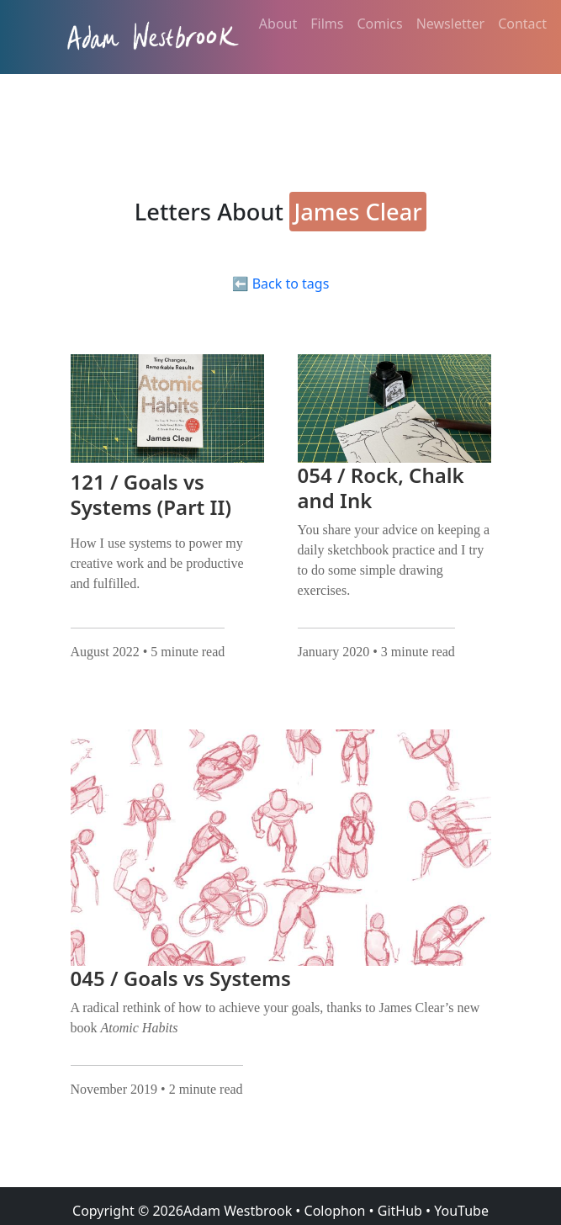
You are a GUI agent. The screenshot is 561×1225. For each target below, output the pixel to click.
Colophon (335, 1210)
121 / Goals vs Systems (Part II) (151, 494)
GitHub (400, 1210)
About (278, 23)
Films (326, 23)
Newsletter (450, 23)
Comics (379, 23)
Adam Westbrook (237, 1210)
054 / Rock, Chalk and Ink (381, 487)
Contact (522, 23)
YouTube (461, 1210)
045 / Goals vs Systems (181, 978)
